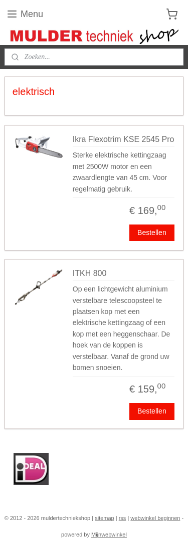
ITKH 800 (90, 273)
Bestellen (151, 232)
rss (122, 518)
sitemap (104, 518)
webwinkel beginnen (155, 518)
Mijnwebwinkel (109, 535)
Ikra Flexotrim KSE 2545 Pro (123, 139)
